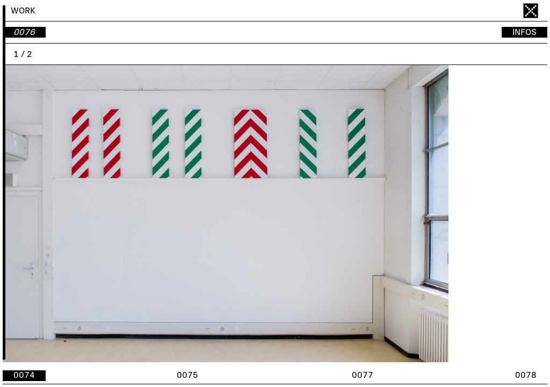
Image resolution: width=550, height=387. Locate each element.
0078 (526, 375)
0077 (362, 375)
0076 (24, 32)
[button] (411, 213)
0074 (24, 375)
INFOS (524, 32)
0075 (187, 375)
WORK (23, 10)
